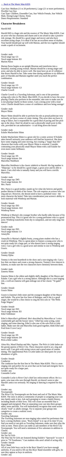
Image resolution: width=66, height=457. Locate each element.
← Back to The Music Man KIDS (15, 4)
